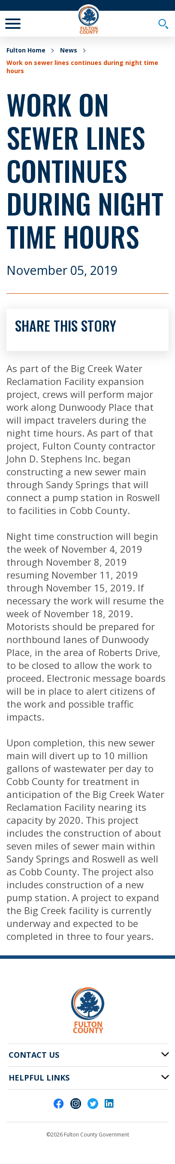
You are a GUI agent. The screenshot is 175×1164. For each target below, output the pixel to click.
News (68, 50)
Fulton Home (25, 50)
